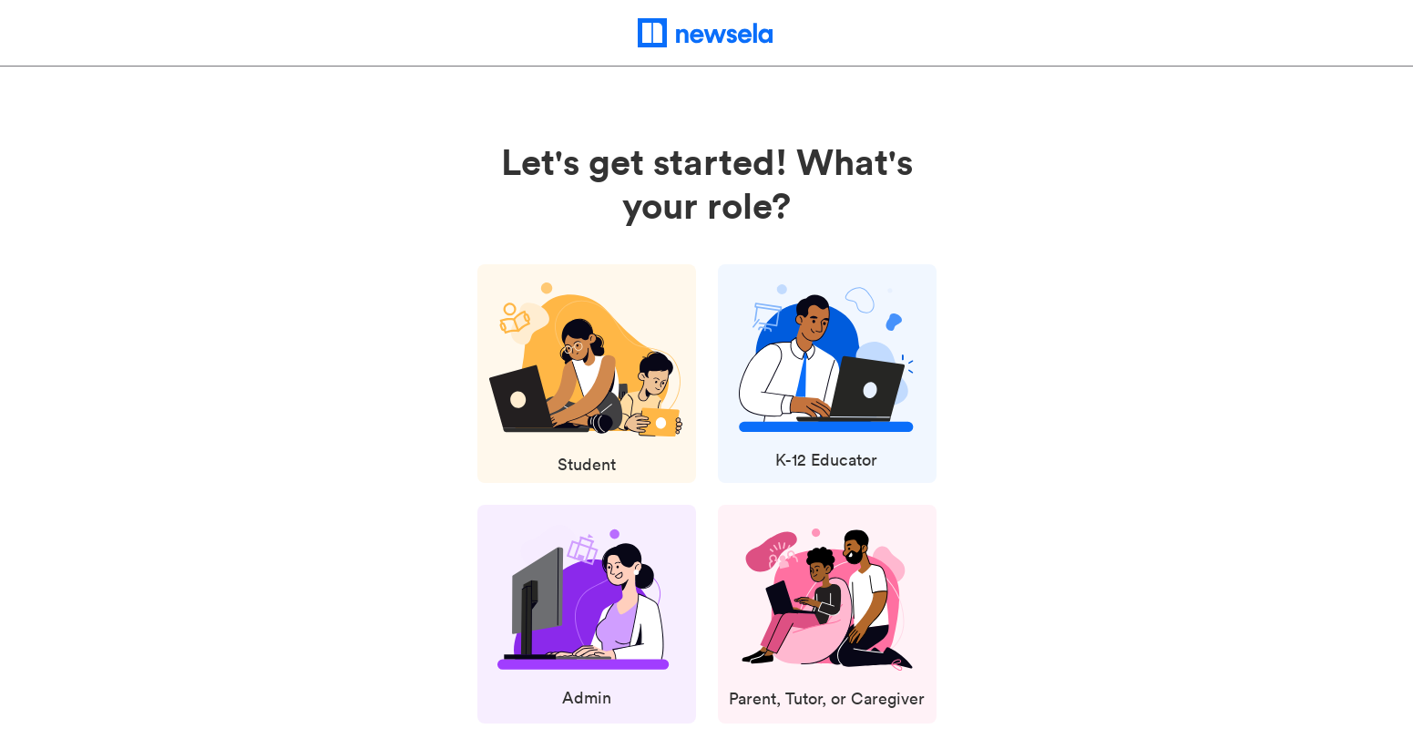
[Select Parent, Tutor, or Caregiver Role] (827, 621)
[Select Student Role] (586, 380)
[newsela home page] (706, 32)
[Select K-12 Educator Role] (826, 379)
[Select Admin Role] (586, 619)
